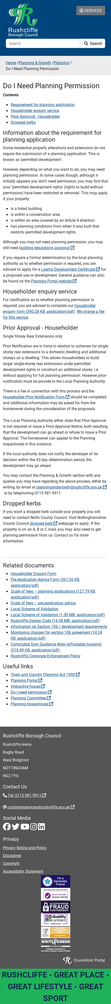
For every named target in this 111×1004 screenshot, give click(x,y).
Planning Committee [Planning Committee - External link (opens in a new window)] (31, 697)
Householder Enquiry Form (33, 573)
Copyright (11, 863)
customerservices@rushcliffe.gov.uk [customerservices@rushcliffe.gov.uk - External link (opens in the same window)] (41, 806)
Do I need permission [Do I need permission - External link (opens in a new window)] (31, 692)
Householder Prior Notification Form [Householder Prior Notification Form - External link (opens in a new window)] (36, 396)
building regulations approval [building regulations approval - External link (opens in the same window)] (46, 247)
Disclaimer (12, 855)
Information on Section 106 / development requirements (59, 626)
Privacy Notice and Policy (25, 847)
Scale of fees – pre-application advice (43, 602)
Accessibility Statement (23, 871)
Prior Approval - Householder (35, 116)
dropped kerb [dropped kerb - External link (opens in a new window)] (43, 523)
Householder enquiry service (35, 110)
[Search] (43, 43)
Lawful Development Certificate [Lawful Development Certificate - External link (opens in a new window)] (70, 269)
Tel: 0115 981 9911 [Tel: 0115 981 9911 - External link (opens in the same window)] (26, 795)
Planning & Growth (35, 62)
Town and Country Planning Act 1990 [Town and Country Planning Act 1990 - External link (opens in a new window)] (45, 674)
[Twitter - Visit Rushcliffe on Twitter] (16, 828)
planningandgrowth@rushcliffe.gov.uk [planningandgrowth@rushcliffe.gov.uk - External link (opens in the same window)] (71, 487)
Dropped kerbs (23, 122)
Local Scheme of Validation (34, 608)
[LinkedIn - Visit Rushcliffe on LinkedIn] (41, 828)
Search (92, 43)
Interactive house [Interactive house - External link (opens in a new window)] (28, 686)
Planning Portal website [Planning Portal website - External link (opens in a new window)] (54, 280)
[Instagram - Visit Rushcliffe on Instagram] (34, 828)
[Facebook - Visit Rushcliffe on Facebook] (7, 828)
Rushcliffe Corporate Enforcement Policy (46, 655)
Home (11, 62)
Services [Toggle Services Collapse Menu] (91, 10)
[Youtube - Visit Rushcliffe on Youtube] (25, 828)
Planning (61, 62)
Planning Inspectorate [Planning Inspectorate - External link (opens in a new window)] (32, 703)
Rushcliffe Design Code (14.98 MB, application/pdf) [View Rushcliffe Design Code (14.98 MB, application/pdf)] (55, 620)
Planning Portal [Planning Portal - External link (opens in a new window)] (26, 680)
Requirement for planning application (43, 104)
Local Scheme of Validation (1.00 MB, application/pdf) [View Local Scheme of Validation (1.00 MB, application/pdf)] (58, 614)
